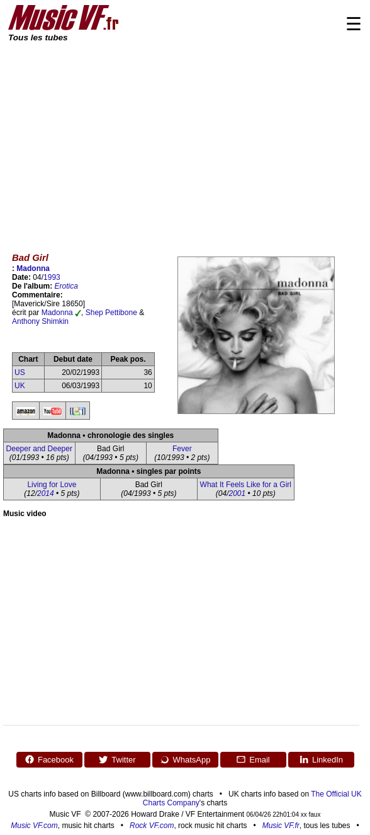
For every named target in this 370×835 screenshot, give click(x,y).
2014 (45, 493)
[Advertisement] (185, 138)
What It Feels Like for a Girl (245, 484)
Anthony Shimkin (40, 321)
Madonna (33, 268)
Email (253, 759)
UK (19, 385)
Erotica (66, 286)
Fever (182, 448)
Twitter (116, 759)
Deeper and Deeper (39, 448)
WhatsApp (185, 759)
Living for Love (51, 484)
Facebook (49, 759)
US (19, 372)
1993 (51, 277)
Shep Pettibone (111, 312)
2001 (236, 493)
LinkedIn (321, 759)
